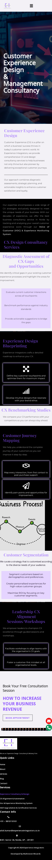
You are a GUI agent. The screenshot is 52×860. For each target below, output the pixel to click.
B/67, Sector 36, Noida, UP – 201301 (17, 840)
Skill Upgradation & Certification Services (18, 808)
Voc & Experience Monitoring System (16, 803)
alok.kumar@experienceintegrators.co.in (20, 830)
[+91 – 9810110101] (8, 817)
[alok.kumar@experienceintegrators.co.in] (20, 826)
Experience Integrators (34, 847)
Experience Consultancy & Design (14, 794)
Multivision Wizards (32, 853)
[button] (31, 6)
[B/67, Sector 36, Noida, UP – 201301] (17, 836)
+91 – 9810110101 (8, 821)
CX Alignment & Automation (12, 798)
